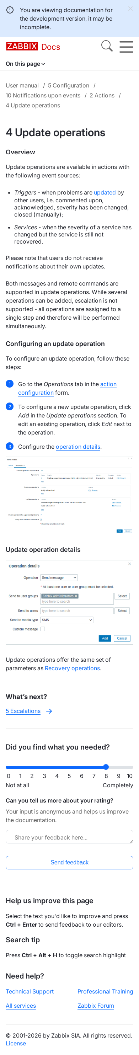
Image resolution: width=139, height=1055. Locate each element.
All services (21, 1005)
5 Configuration (68, 85)
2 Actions (102, 95)
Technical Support (30, 991)
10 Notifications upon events (43, 95)
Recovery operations (72, 668)
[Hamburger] (126, 47)
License (16, 1043)
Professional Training (105, 991)
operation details (78, 446)
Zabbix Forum (95, 1005)
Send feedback (69, 862)
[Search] (107, 47)
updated (105, 192)
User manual (22, 85)
